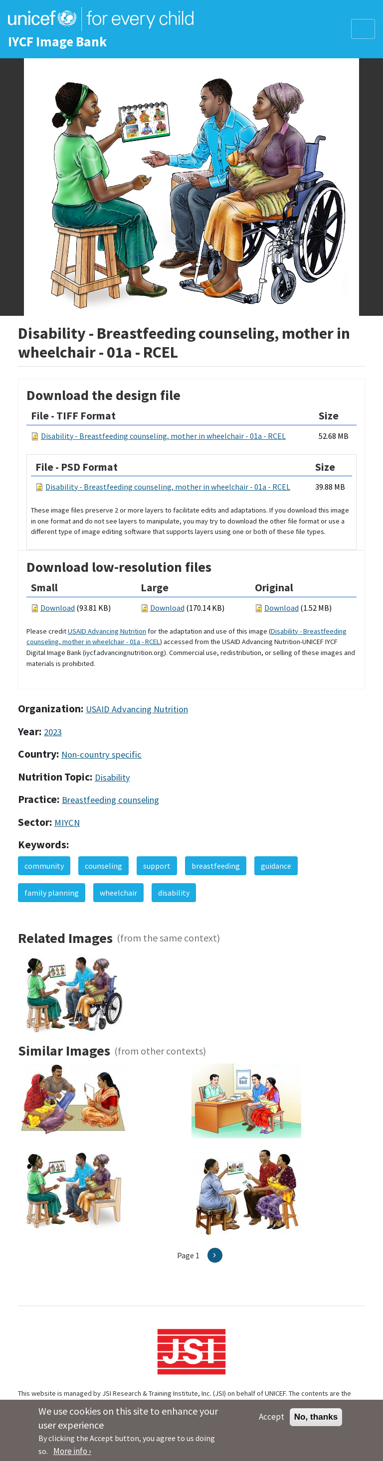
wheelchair (118, 893)
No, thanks (316, 1421)
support (157, 866)
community (44, 866)
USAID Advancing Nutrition (107, 631)
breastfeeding (216, 866)
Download (57, 608)
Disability (112, 777)
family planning (51, 893)
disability (174, 893)
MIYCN (67, 822)
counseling (103, 866)
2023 (53, 732)
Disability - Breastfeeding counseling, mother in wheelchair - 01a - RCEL (163, 436)
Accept (271, 1421)
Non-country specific (101, 754)
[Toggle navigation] (363, 29)
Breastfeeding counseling (110, 799)
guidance (276, 866)
